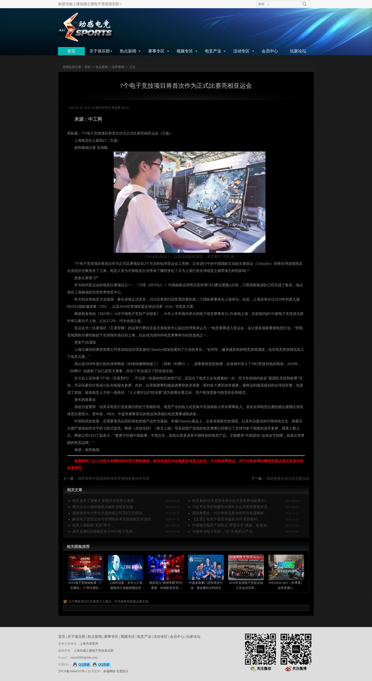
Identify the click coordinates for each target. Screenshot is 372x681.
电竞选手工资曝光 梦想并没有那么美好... (104, 501)
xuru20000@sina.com (84, 657)
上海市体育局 (89, 643)
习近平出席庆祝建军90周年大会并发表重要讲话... (231, 507)
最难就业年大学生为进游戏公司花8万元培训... (108, 513)
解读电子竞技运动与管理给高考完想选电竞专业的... (113, 519)
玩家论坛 (298, 51)
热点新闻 (128, 51)
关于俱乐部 (99, 51)
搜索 (304, 4)
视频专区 (185, 51)
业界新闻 (118, 67)
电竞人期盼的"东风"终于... (93, 525)
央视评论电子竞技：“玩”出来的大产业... (223, 531)
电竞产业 (213, 51)
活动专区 (241, 51)
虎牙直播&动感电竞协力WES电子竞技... (103, 531)
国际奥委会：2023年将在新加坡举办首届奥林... (229, 513)
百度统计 (122, 671)
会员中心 (270, 51)
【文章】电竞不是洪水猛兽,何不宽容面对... (226, 519)
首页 (71, 51)
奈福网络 (109, 671)
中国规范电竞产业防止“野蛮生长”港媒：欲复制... (231, 525)
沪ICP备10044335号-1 (72, 671)
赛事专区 (156, 51)
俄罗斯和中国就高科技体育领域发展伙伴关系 (113, 478)
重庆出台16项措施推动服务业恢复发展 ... (104, 507)
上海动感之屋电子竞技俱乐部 (93, 650)
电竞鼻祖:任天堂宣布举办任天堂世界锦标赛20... (229, 501)
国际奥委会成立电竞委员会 (287, 478)
